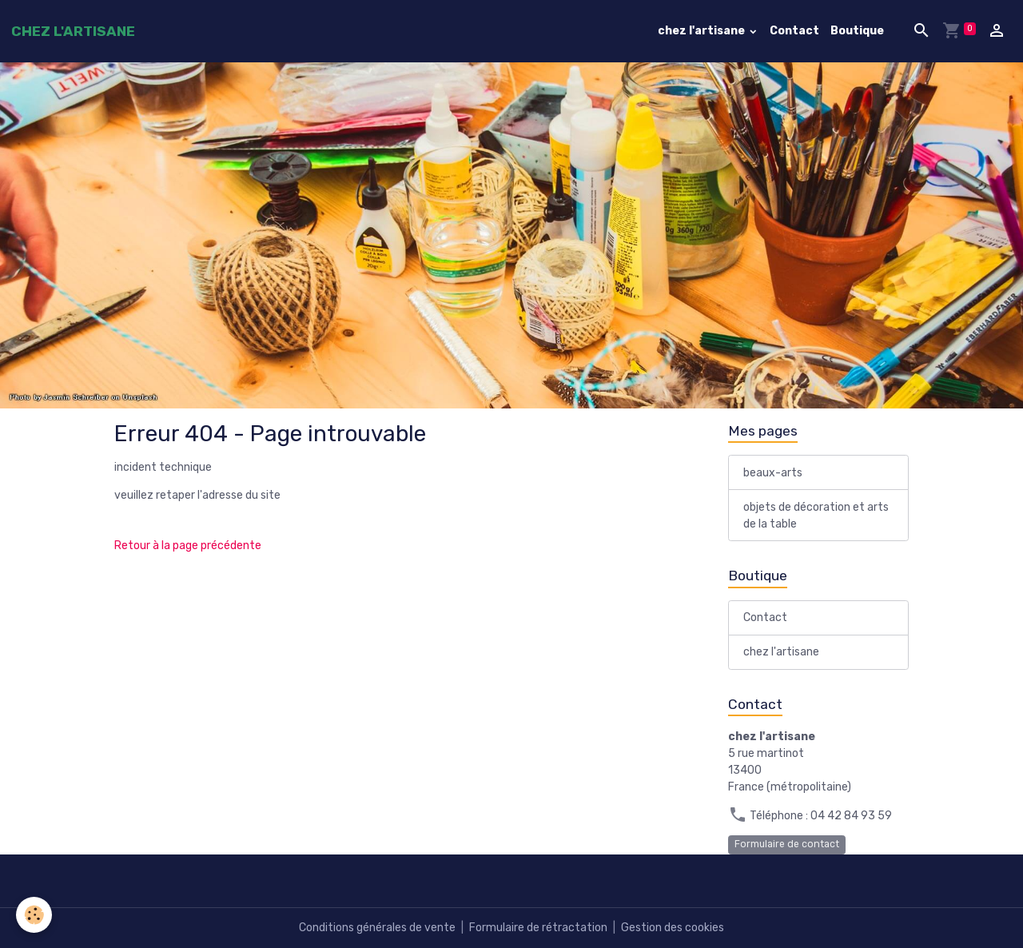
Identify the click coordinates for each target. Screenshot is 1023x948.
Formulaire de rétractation (538, 927)
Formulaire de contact (786, 844)
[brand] (73, 31)
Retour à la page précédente (187, 545)
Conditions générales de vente (377, 927)
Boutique (857, 31)
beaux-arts (772, 473)
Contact (794, 31)
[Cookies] (34, 915)
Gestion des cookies (672, 927)
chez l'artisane (702, 31)
